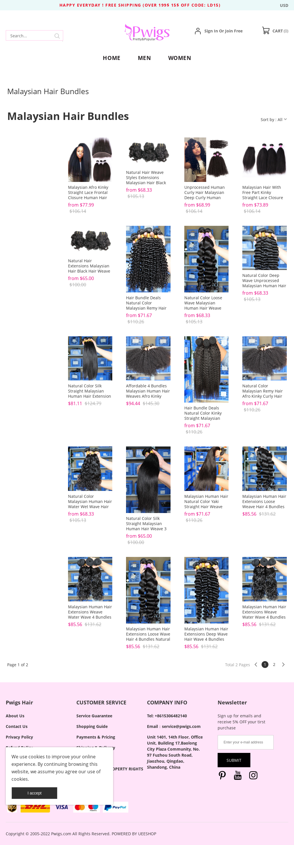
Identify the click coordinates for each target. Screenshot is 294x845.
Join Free (234, 31)
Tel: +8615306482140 (167, 715)
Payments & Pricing (95, 737)
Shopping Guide (92, 726)
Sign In (211, 31)
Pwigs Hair (19, 702)
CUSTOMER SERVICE (101, 702)
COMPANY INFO (167, 702)
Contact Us (17, 726)
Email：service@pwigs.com (174, 726)
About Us (15, 715)
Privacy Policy (19, 737)
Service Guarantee (94, 715)
